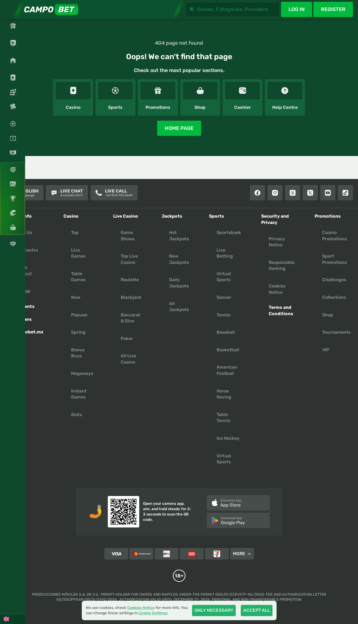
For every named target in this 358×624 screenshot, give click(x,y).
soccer (224, 297)
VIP (325, 350)
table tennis (223, 418)
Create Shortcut (22, 270)
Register (333, 9)
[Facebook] (257, 192)
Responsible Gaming (282, 265)
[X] (310, 192)
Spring (78, 332)
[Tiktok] (345, 192)
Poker (127, 338)
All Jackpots (179, 307)
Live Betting (225, 253)
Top (75, 232)
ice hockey (228, 438)
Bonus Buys (78, 353)
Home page (179, 128)
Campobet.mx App (28, 335)
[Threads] (292, 192)
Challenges (334, 279)
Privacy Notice (277, 242)
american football (227, 370)
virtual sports (224, 459)
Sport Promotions (334, 259)
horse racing (224, 394)
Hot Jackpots (179, 236)
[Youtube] (327, 192)
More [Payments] (242, 553)
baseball (226, 332)
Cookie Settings (153, 613)
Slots (76, 414)
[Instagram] (275, 192)
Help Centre (25, 250)
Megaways (82, 373)
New (75, 297)
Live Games (78, 253)
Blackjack (131, 297)
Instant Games (78, 394)
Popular (79, 315)
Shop (327, 315)
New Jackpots (179, 259)
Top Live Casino (129, 259)
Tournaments (336, 332)
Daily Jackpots (179, 283)
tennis (223, 315)
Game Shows (128, 236)
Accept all (256, 610)
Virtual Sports (224, 277)
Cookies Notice (277, 289)
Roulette (130, 279)
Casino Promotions (334, 236)
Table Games (78, 277)
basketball (228, 350)
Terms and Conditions (281, 310)
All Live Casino (128, 359)
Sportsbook (229, 232)
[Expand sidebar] (9, 9)
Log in (297, 9)
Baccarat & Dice (130, 318)
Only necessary (214, 610)
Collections (334, 297)
